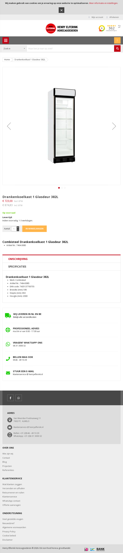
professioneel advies (26, 328)
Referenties (8, 470)
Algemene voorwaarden (14, 527)
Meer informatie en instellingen (103, 3)
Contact (6, 457)
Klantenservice (9, 496)
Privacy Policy (9, 531)
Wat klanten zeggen (12, 484)
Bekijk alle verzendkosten (24, 317)
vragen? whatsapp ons (27, 342)
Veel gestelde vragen (12, 519)
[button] (8, 126)
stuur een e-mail (23, 371)
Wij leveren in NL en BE (27, 314)
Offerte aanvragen (11, 505)
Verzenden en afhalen (13, 488)
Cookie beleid (9, 535)
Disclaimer (7, 539)
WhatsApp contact (11, 500)
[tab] (61, 259)
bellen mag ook (23, 357)
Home (7, 59)
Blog (4, 461)
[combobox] (58, 48)
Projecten (7, 466)
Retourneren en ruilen (13, 492)
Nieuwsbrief (8, 523)
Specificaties (17, 266)
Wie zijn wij (7, 453)
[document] (61, 7)
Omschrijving (18, 259)
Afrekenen (114, 17)
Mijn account (97, 17)
